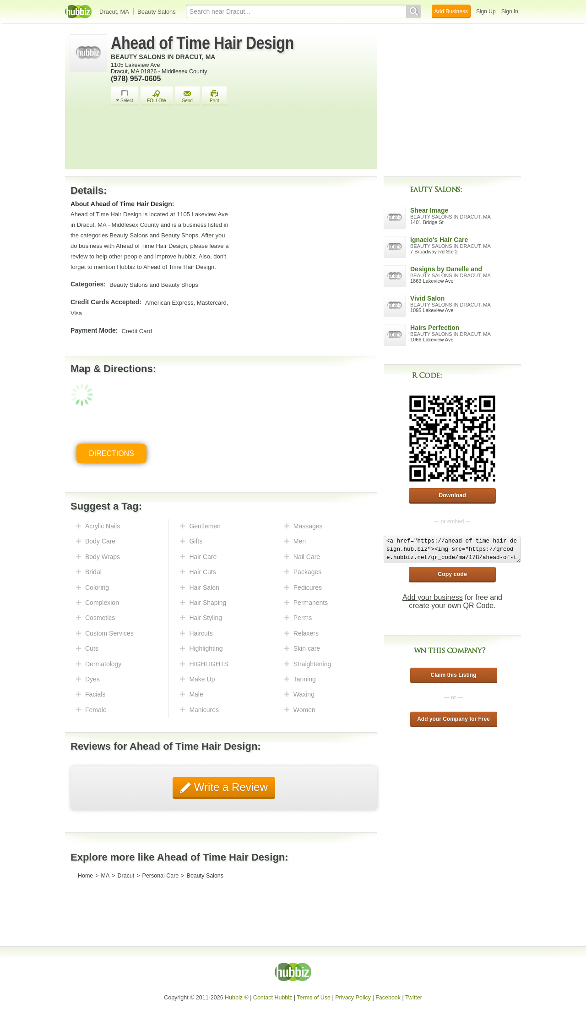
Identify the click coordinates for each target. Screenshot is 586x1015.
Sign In (509, 11)
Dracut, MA (114, 11)
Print (214, 96)
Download (452, 495)
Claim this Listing (453, 675)
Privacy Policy (353, 997)
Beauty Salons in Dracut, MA (163, 56)
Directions (111, 453)
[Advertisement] (242, 139)
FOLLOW (156, 96)
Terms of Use (314, 997)
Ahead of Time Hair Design (202, 43)
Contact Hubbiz (272, 997)
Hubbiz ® (237, 997)
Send (187, 96)
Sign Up (486, 11)
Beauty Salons (156, 11)
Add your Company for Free (453, 719)
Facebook (388, 997)
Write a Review (229, 787)
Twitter (413, 997)
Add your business (432, 597)
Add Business (451, 11)
